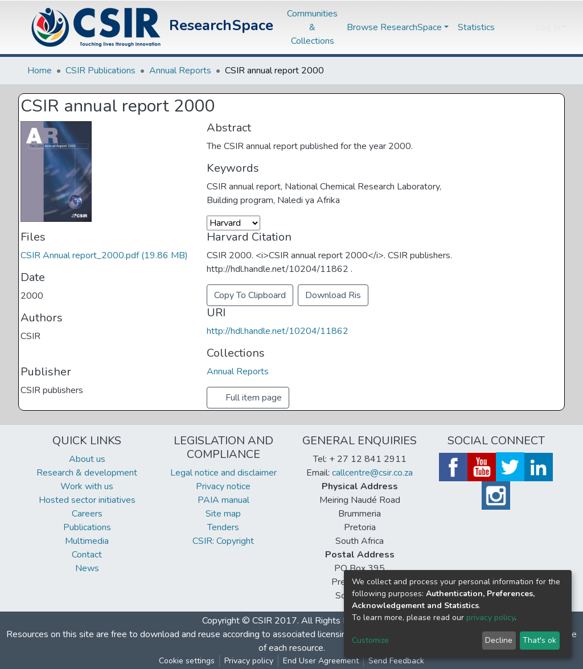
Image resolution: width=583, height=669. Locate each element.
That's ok (539, 640)
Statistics (476, 27)
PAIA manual (223, 500)
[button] (524, 27)
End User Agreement (321, 660)
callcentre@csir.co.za (372, 472)
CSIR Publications (100, 70)
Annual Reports (180, 70)
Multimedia (87, 541)
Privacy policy (248, 660)
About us (87, 459)
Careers (87, 513)
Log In (548, 27)
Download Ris (333, 295)
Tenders (223, 527)
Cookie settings (187, 660)
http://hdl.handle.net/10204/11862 (277, 331)
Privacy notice (223, 486)
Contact (87, 554)
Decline (498, 640)
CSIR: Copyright (223, 541)
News (87, 568)
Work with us (86, 486)
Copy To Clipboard (250, 295)
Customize (370, 640)
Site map (223, 513)
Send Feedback (396, 660)
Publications (87, 527)
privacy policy (490, 617)
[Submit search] (507, 27)
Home (39, 70)
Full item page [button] (248, 397)
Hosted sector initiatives (87, 500)
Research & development (86, 472)
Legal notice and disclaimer (223, 472)
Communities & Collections (312, 27)
